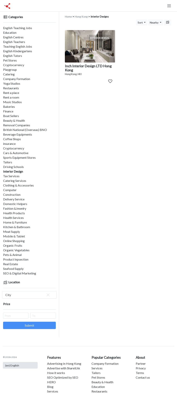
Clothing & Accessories (18, 185)
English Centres (13, 37)
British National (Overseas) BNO (25, 130)
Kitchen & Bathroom (16, 227)
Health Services (13, 217)
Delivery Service (14, 199)
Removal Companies (16, 125)
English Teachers (14, 42)
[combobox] (29, 295)
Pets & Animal (12, 255)
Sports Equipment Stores (19, 157)
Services (52, 391)
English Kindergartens (17, 51)
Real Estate (10, 264)
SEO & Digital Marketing (19, 273)
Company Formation (16, 79)
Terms (140, 373)
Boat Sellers (11, 116)
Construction (11, 194)
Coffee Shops (12, 139)
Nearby (154, 22)
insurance (9, 143)
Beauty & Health (14, 120)
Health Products (14, 213)
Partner (141, 363)
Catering (9, 74)
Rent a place (11, 93)
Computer (10, 190)
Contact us (143, 377)
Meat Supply (11, 231)
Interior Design (13, 171)
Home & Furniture (15, 222)
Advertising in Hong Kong (64, 363)
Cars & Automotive (15, 153)
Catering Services (14, 180)
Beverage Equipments (17, 134)
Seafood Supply (13, 268)
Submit (29, 325)
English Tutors (12, 55)
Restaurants (11, 88)
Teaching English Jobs (17, 46)
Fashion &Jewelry (14, 208)
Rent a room (11, 97)
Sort (140, 22)
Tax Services (11, 176)
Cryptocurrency (13, 65)
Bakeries (9, 106)
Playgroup (10, 69)
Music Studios (12, 102)
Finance (8, 111)
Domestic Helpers (15, 204)
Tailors (7, 162)
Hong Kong (81, 16)
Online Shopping (14, 241)
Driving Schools (13, 167)
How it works (56, 373)
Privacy (141, 368)
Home (68, 16)
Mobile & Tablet (14, 236)
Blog (50, 386)
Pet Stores (10, 60)
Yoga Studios (11, 83)
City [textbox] (27, 295)
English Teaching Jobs (17, 28)
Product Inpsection (15, 259)
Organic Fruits (12, 245)
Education (9, 32)
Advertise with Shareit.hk (63, 368)
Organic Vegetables (16, 250)
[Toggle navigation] (169, 6)
